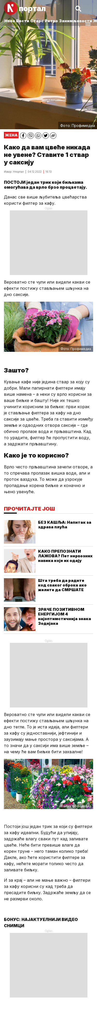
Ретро (51, 20)
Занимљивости (75, 20)
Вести (22, 20)
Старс (37, 20)
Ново (9, 20)
